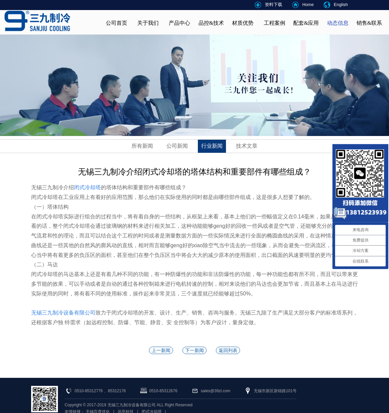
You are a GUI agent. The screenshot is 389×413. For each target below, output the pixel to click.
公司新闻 (177, 146)
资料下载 (273, 4)
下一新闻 (194, 350)
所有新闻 (142, 146)
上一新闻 (161, 350)
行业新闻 (212, 146)
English (341, 4)
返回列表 (228, 350)
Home (308, 4)
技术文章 (246, 146)
